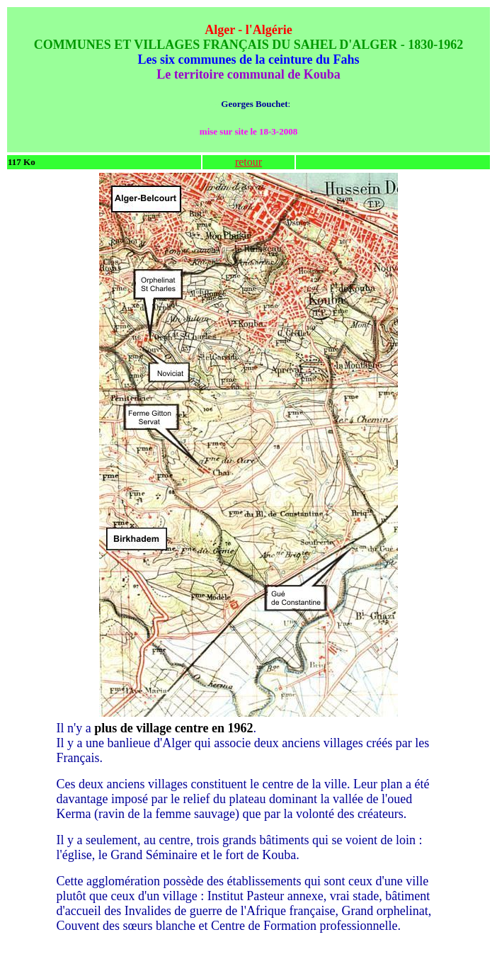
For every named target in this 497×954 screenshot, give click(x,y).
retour (248, 162)
